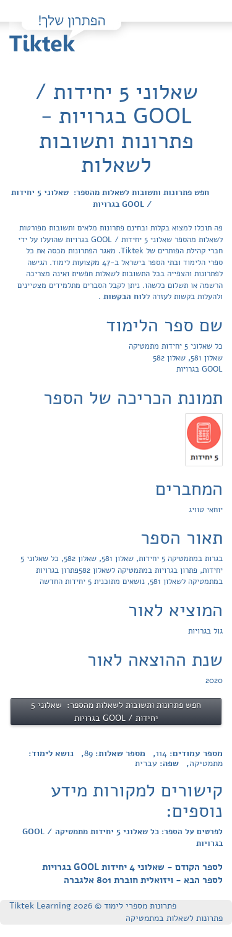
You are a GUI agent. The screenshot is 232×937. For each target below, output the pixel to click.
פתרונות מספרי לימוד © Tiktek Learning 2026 (92, 906)
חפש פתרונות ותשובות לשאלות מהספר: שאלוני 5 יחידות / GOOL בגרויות (110, 198)
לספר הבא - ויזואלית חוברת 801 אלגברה (143, 880)
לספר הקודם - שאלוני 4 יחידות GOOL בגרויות (132, 867)
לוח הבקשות (123, 296)
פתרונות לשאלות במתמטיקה (174, 918)
